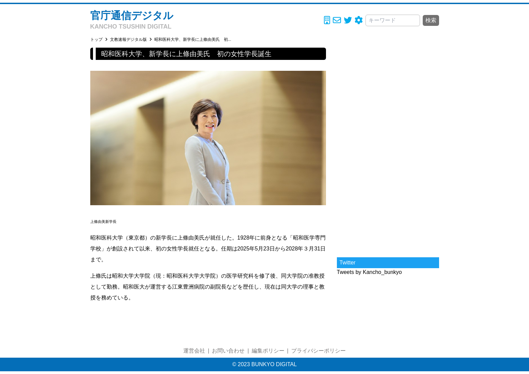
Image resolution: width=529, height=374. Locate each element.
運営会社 (194, 351)
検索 (430, 20)
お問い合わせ (228, 351)
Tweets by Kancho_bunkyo (369, 272)
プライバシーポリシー (318, 351)
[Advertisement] (388, 150)
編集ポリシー (268, 351)
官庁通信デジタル (131, 15)
